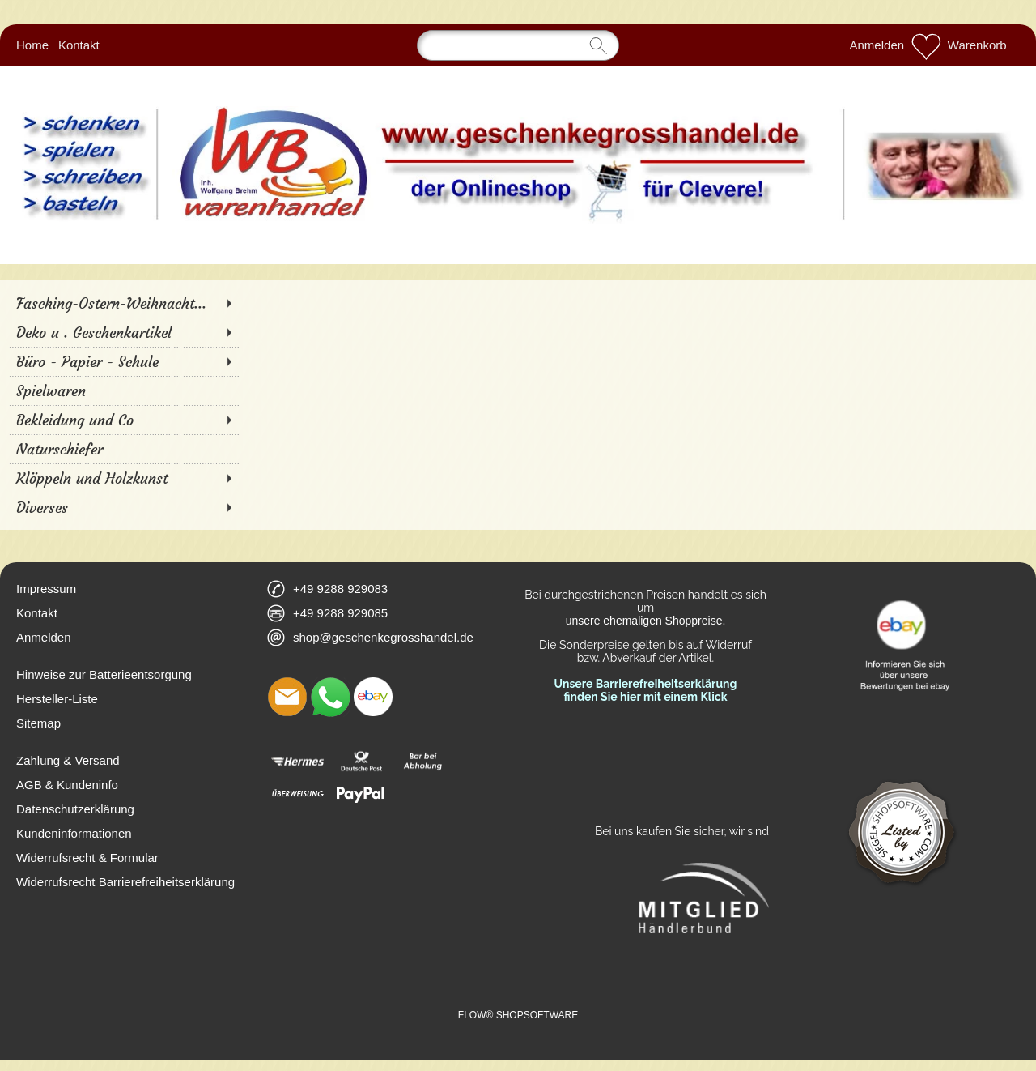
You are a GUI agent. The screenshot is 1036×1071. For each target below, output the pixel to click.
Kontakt (79, 45)
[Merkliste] (926, 45)
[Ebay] (373, 696)
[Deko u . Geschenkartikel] (123, 332)
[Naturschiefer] (123, 448)
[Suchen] (518, 45)
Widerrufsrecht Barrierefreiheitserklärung (125, 882)
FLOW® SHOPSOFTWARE (518, 1015)
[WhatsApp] (330, 696)
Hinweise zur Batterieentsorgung (104, 674)
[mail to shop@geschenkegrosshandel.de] (287, 696)
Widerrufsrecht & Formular (87, 857)
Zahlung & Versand (68, 760)
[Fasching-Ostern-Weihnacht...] (123, 303)
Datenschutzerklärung (75, 809)
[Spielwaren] (123, 390)
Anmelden (877, 45)
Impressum (46, 588)
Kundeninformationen (74, 833)
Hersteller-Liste (57, 699)
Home (32, 45)
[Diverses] (123, 507)
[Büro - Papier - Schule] (123, 361)
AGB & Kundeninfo (67, 785)
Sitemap (38, 723)
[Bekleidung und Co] (123, 419)
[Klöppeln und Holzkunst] (123, 478)
